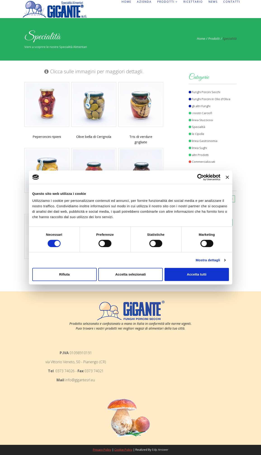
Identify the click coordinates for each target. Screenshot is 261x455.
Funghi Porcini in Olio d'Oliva (209, 99)
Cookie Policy (123, 450)
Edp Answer (160, 450)
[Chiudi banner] (227, 177)
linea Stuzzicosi (201, 120)
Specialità (197, 127)
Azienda (144, 2)
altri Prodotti (199, 155)
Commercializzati (202, 162)
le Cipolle (196, 134)
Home (126, 2)
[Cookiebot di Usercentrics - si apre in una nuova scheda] (200, 177)
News (213, 2)
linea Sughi (198, 148)
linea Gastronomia (203, 141)
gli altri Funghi (199, 106)
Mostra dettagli (208, 260)
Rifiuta (64, 274)
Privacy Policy (102, 450)
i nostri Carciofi (200, 113)
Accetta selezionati (130, 274)
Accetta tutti (197, 274)
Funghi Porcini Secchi (204, 92)
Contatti (231, 2)
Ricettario (193, 2)
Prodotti (167, 2)
